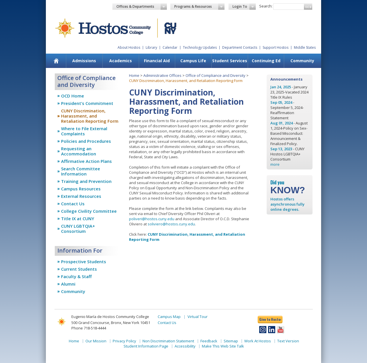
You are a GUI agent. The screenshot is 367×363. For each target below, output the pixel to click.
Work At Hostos (257, 341)
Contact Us (73, 203)
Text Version (288, 341)
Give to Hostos (270, 319)
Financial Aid (157, 60)
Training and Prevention (86, 181)
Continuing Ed (266, 60)
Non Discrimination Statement (168, 341)
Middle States (305, 47)
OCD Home (72, 95)
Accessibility (185, 346)
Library (151, 47)
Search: (265, 6)
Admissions (84, 60)
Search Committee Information (80, 171)
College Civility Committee (89, 211)
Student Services (229, 60)
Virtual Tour (198, 316)
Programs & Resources (199, 6)
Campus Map (169, 316)
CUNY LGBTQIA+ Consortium (78, 228)
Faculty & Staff (76, 276)
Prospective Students (83, 261)
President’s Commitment (87, 103)
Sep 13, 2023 (281, 148)
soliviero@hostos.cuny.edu (171, 224)
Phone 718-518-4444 (88, 328)
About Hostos (129, 47)
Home (134, 75)
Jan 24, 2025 (280, 86)
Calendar (170, 47)
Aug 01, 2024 (281, 123)
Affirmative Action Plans (86, 161)
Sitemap (231, 341)
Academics (120, 60)
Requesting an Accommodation (78, 151)
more (275, 164)
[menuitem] (56, 61)
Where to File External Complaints (84, 131)
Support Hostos (275, 47)
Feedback (208, 341)
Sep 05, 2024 (281, 102)
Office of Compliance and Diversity (215, 75)
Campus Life (193, 60)
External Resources (81, 196)
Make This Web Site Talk (223, 346)
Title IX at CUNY (77, 218)
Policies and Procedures (86, 141)
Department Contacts (239, 47)
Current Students (79, 269)
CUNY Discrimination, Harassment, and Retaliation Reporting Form (89, 116)
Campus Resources (81, 188)
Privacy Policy (124, 341)
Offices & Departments (141, 6)
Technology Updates (200, 47)
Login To (244, 6)
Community (302, 60)
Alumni (68, 283)
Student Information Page (146, 346)
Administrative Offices (162, 75)
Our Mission (95, 341)
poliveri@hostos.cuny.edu (151, 218)
